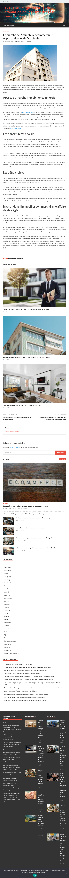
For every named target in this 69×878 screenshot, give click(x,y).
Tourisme (7, 647)
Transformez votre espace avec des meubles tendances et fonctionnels (40, 729)
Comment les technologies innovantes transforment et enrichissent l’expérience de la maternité (33, 688)
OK (35, 875)
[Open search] (64, 25)
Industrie (7, 595)
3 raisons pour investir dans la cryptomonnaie (11, 737)
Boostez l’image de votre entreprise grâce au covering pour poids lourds (26, 694)
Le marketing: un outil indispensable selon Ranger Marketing (12, 744)
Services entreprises (10, 641)
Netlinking (6, 742)
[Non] (67, 873)
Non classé (7, 622)
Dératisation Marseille (10, 757)
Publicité (6, 629)
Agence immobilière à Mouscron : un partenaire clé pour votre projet (26, 357)
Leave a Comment (26, 41)
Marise (18, 41)
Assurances (7, 570)
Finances (6, 586)
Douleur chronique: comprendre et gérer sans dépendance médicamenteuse (27, 667)
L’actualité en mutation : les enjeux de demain (30, 528)
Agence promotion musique (11, 793)
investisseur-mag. (15, 128)
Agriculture (7, 567)
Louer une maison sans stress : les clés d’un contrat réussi (22, 405)
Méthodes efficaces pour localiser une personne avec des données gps (25, 670)
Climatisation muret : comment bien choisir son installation (22, 673)
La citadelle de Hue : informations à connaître (18, 664)
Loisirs (6, 613)
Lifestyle (6, 607)
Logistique (7, 610)
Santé (5, 632)
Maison (6, 616)
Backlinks (6, 723)
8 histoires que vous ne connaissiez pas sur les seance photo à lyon (11, 752)
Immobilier (6, 32)
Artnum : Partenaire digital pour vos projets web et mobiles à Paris (37, 548)
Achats (6, 564)
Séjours (6, 635)
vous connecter (15, 447)
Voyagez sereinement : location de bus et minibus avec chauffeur (41, 823)
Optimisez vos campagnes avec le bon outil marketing (33, 518)
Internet (5, 503)
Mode (6, 619)
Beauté (6, 573)
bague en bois (7, 778)
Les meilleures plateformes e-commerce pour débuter (25, 506)
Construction (8, 583)
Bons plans (7, 576)
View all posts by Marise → (12, 431)
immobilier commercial (16, 258)
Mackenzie (6, 772)
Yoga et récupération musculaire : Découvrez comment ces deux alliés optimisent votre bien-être (63, 847)
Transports (7, 650)
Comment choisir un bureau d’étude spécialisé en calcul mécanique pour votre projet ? (12, 727)
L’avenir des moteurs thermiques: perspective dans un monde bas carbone (63, 755)
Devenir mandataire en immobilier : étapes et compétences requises (26, 309)
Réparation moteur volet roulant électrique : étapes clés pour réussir (25, 700)
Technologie (7, 644)
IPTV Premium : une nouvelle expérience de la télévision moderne (41, 753)
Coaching (7, 580)
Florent (14, 508)
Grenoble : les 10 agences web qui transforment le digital (34, 538)
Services (6, 638)
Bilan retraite (7, 783)
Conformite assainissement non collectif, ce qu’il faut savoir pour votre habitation (29, 676)
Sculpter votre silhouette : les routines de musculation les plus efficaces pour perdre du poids (63, 785)
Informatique (8, 598)
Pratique (6, 625)
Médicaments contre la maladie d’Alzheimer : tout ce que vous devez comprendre (28, 679)
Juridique (7, 604)
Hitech (6, 589)
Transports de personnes (11, 653)
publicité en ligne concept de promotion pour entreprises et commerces (28, 11)
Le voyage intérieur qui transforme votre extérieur (41, 798)
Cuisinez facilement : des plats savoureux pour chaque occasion (40, 776)
